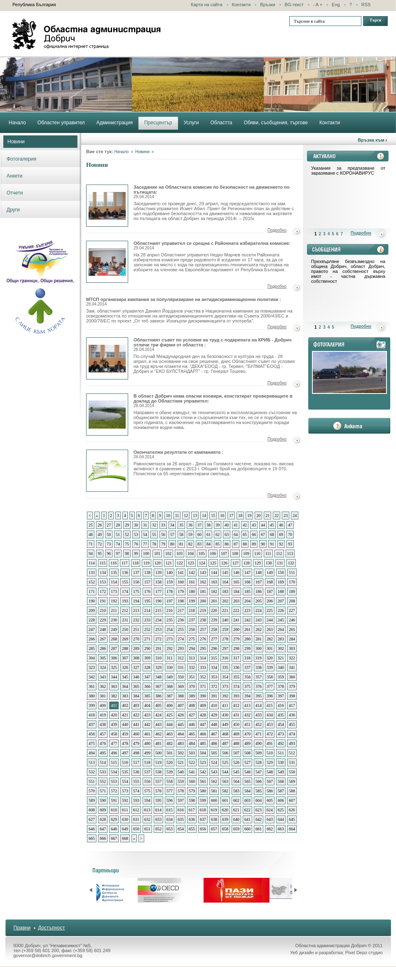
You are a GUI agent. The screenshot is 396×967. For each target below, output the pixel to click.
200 (203, 601)
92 (281, 544)
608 (92, 810)
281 (258, 639)
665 (92, 838)
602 (236, 800)
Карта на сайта (207, 4)
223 (247, 610)
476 (103, 743)
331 (181, 667)
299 (247, 648)
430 (225, 715)
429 (214, 715)
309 (147, 658)
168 (270, 582)
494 (92, 753)
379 (292, 686)
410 (214, 705)
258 (214, 629)
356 (247, 677)
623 (258, 810)
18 (240, 515)
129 (258, 563)
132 (291, 563)
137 (136, 572)
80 (172, 544)
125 (213, 563)
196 (158, 601)
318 (247, 658)
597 (181, 800)
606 (281, 800)
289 (136, 648)
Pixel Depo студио (364, 952)
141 (181, 572)
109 (246, 553)
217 (181, 610)
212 (125, 610)
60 (199, 534)
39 (218, 525)
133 (92, 572)
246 (292, 620)
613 (147, 810)
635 (181, 819)
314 (203, 658)
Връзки (267, 4)
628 (103, 819)
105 (202, 553)
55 (154, 534)
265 (292, 629)
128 (247, 563)
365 (136, 686)
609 (103, 810)
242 (247, 620)
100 (146, 553)
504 (203, 753)
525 (225, 762)
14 (204, 515)
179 (181, 591)
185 (247, 591)
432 (247, 715)
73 (109, 544)
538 (158, 772)
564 (236, 781)
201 (214, 601)
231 (125, 620)
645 (292, 819)
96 (109, 553)
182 (214, 591)
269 (125, 639)
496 (114, 753)
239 (214, 620)
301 (270, 648)
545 (236, 772)
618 (203, 810)
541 (192, 772)
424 (158, 715)
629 (114, 819)
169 (281, 582)
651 (147, 829)
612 (136, 810)
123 (191, 563)
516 (125, 762)
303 (292, 648)
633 (158, 819)
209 (92, 610)
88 (245, 544)
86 (227, 544)
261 (247, 629)
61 (208, 534)
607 (292, 800)
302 (281, 648)
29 (127, 525)
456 (92, 734)
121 (169, 563)
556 (147, 781)
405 (158, 705)
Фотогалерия (21, 159)
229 (103, 620)
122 (180, 563)
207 (281, 601)
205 (258, 601)
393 (236, 696)
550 (292, 772)
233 (147, 620)
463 (169, 734)
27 (109, 525)
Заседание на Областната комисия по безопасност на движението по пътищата (107, 206)
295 (203, 648)
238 (203, 620)
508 (247, 753)
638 (214, 819)
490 (258, 743)
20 (258, 515)
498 (136, 753)
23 (286, 515)
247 (92, 629)
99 (136, 553)
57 (172, 534)
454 (281, 724)
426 (181, 715)
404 (147, 705)
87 (236, 544)
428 (203, 715)
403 (136, 705)
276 (203, 639)
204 (247, 601)
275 (192, 639)
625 (281, 810)
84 (208, 544)
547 (258, 772)
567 (270, 781)
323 (92, 667)
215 (158, 610)
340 (281, 667)
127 (235, 563)
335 (225, 667)
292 (169, 648)
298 (236, 648)
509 (258, 753)
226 (281, 610)
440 (125, 724)
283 (281, 639)
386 (158, 696)
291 (158, 648)
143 (203, 572)
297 (225, 648)
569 (292, 781)
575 (147, 791)
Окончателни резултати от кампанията (107, 471)
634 (169, 819)
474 (292, 734)
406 (169, 705)
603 (247, 800)
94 (91, 553)
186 (258, 591)
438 (103, 724)
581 (214, 791)
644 (281, 819)
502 (181, 753)
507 (236, 753)
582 (225, 791)
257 (203, 629)
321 (281, 658)
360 (292, 677)
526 (236, 762)
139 (158, 572)
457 (103, 734)
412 (236, 705)
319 (258, 658)
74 (118, 544)
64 (236, 534)
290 (147, 648)
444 (169, 724)
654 (181, 829)
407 (181, 705)
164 (225, 582)
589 (92, 800)
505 (214, 753)
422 (136, 715)
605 (270, 800)
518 (147, 762)
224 (258, 610)
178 (169, 591)
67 (263, 534)
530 (281, 762)
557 (158, 781)
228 (92, 620)
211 (114, 610)
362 (103, 686)
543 (214, 772)
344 (114, 677)
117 (125, 563)
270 (136, 639)
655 (192, 829)
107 (224, 553)
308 (136, 658)
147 (247, 572)
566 (258, 781)
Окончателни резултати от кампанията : (178, 454)
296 (214, 648)
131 (280, 563)
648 (114, 829)
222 (236, 610)
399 (92, 705)
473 (281, 734)
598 (192, 800)
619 (214, 810)
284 (292, 639)
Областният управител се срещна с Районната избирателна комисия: (212, 245)
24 (295, 515)
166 (247, 582)
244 (270, 620)
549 (281, 772)
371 (203, 686)
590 (103, 800)
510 (270, 753)
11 (177, 515)
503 (192, 753)
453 (270, 724)
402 (125, 705)
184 (236, 591)
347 (147, 677)
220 (214, 610)
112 (279, 553)
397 (281, 696)
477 (114, 743)
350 (181, 677)
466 (203, 734)
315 (214, 658)
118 (136, 563)
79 (163, 544)
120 (158, 563)
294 (192, 648)
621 (236, 810)
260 (236, 629)
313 (192, 658)
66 (254, 534)
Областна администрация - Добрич (87, 34)
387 (169, 696)
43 (254, 525)
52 (127, 534)
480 (147, 743)
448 (214, 724)
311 (169, 658)
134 (103, 572)
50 (109, 534)
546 (247, 772)
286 (103, 648)
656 (203, 829)
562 (214, 781)
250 (125, 629)
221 (225, 610)
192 (114, 601)
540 (181, 772)
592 (125, 800)
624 (270, 810)
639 (225, 819)
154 (114, 582)
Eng (336, 4)
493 (292, 743)
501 (169, 753)
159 (169, 582)
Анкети (15, 176)
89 (254, 544)
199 (192, 601)
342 (92, 677)
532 (92, 772)
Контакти (241, 4)
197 (169, 601)
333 (203, 667)
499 (147, 753)
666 (103, 838)
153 (103, 582)
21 (267, 515)
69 (281, 534)
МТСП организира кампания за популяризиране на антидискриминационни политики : (183, 301)
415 (270, 705)
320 (270, 658)
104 (190, 553)
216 (169, 610)
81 (181, 544)
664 (292, 829)
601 (225, 800)
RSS (366, 4)
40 (227, 525)
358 (270, 677)
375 (247, 686)
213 (136, 610)
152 (92, 582)
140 (169, 572)
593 (136, 800)
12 (186, 515)
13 (195, 515)
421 (125, 715)
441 (136, 724)
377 (270, 686)
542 (203, 772)
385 (147, 696)
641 (247, 819)
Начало (122, 151)
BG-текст (294, 4)
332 (192, 667)
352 (203, 677)
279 (236, 639)
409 (203, 705)
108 (235, 553)
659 (236, 829)
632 (147, 819)
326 (125, 667)
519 (158, 762)
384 (136, 696)
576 (158, 791)
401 (114, 705)
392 (225, 696)
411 (225, 705)
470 (247, 734)
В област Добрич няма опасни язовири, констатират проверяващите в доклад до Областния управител (107, 414)
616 (181, 810)
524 (214, 762)
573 (125, 791)
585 (258, 791)
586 (270, 791)
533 (103, 772)
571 (103, 791)
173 (114, 591)
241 (236, 620)
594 (147, 800)
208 (292, 601)
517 (136, 762)
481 (158, 743)
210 (103, 610)
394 (247, 696)
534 (114, 772)
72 (100, 544)
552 (103, 781)
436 (292, 715)
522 (192, 762)
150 (281, 572)
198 (181, 601)
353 (214, 677)
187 (270, 591)
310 (158, 658)
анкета (349, 426)
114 (92, 563)
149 (270, 572)
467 (214, 734)
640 (236, 819)
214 (147, 610)
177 (158, 591)
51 (118, 534)
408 (192, 705)
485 (203, 743)
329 (158, 667)
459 (125, 734)
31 (145, 525)
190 (92, 601)
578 (181, 791)
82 (190, 544)
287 (114, 648)
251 (136, 629)
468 (225, 734)
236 (181, 620)
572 (114, 791)
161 (192, 582)
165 (236, 582)
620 (225, 810)
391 (214, 696)
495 (103, 753)
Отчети (15, 193)
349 (169, 677)
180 (192, 591)
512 (292, 753)
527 (247, 762)
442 (147, 724)
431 (236, 715)
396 (270, 696)
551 (92, 781)
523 (203, 762)
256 (192, 629)
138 (147, 572)
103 (179, 553)
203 (236, 601)
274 (181, 639)
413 (247, 705)
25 (91, 525)
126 (224, 563)
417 (292, 705)
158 (158, 582)
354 (225, 677)
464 (181, 734)
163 (214, 582)
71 (91, 544)
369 (181, 686)
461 (147, 734)
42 (245, 525)
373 (225, 686)
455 (292, 724)
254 (169, 629)
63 (227, 534)
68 (272, 534)
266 (92, 639)
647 (103, 829)
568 (281, 781)
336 (236, 667)
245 (281, 620)
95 (100, 553)
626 (292, 810)
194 (136, 601)
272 (158, 639)
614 (158, 810)
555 (136, 781)
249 (114, 629)
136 (125, 572)
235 (169, 620)
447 (203, 724)
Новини (16, 142)
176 (147, 591)
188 (281, 591)
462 (158, 734)
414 (258, 705)
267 (103, 639)
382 (114, 696)
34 (172, 525)
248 (103, 629)
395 (258, 696)
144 (214, 572)
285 (92, 648)
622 (247, 810)
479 (136, 743)
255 (181, 629)
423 (147, 715)
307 (125, 658)
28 (118, 525)
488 (236, 743)
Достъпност (51, 928)
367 (158, 686)
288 (125, 648)
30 (136, 525)
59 (190, 534)
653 (169, 829)
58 (181, 534)
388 (181, 696)
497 (125, 753)
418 (92, 715)
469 (236, 734)
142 (192, 572)
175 (136, 591)
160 (181, 582)
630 (125, 819)
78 (154, 544)
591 (114, 800)
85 (218, 544)
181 (203, 591)
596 (169, 800)
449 (225, 724)
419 (103, 715)
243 (258, 620)
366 (147, 686)
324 (103, 667)
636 (192, 819)
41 (236, 525)
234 (158, 620)
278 (225, 639)
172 (103, 591)
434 (270, 715)
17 (231, 515)
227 (292, 610)
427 (192, 715)
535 (125, 772)
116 (113, 563)
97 (118, 553)
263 (270, 629)
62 (218, 534)
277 (214, 639)
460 (136, 734)
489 (247, 743)
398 (292, 696)
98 (127, 553)
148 (258, 572)
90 (263, 544)
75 (127, 544)
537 (147, 772)
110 (257, 553)
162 (203, 582)
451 (247, 724)
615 (169, 810)
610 (114, 810)
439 (114, 724)
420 (114, 715)
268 (114, 639)
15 (213, 515)
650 (136, 829)
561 (203, 781)
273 (169, 639)
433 (258, 715)
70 (290, 534)
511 (281, 753)
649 (125, 829)
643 (270, 819)
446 (192, 724)
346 (136, 677)
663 (281, 829)
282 (270, 639)
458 (114, 734)
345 (125, 677)
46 (281, 525)
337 (247, 667)
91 (272, 544)
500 (158, 753)
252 (147, 629)
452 (258, 724)
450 (236, 724)
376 (258, 686)
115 (103, 563)
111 (268, 553)
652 (158, 829)
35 (181, 525)
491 (270, 743)
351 (192, 677)
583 (236, 791)
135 (114, 572)
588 (292, 791)
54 (145, 534)
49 (100, 534)
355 (236, 677)
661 (258, 829)
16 (222, 515)
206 (270, 601)
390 (203, 696)
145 (225, 572)
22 (276, 515)
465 (192, 734)
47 (290, 525)
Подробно (276, 230)
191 (103, 601)
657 (214, 829)
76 (136, 544)
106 (213, 553)
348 (158, 677)
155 (125, 582)
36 (190, 525)
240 (225, 620)
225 (270, 610)
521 (181, 762)
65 (245, 534)
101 (157, 553)
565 (247, 781)
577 (169, 791)
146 (236, 572)
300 (258, 648)
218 (192, 610)
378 (281, 686)
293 (181, 648)
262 (258, 629)
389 (192, 696)
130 (269, 563)
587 (281, 791)
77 (145, 544)
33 (163, 525)
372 (214, 686)
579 (192, 791)
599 (203, 800)
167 (258, 582)
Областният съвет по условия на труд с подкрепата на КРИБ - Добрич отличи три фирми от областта (107, 358)
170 (292, 582)
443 (158, 724)
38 (208, 525)
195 (147, 601)
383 (125, 696)
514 (103, 762)
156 (136, 582)
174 (125, 591)
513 (92, 762)
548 (270, 772)
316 (225, 658)
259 (225, 629)
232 (136, 620)
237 (192, 620)
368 (169, 686)
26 (100, 525)
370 (192, 686)
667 (114, 838)
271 (147, 639)
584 (247, 791)
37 (199, 525)
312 (181, 658)
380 (92, 696)
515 (114, 762)
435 (281, 715)
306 (114, 658)
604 (258, 800)
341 (292, 667)
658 (225, 829)
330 (169, 667)
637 (203, 819)
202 (225, 601)
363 (114, 686)
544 (225, 772)
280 (247, 639)
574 (136, 791)
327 (136, 667)
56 (163, 534)
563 (225, 781)
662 (270, 829)
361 (92, 686)
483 (181, 743)
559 (181, 781)
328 (147, 667)
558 (169, 781)
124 (202, 563)
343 (103, 677)
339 (270, 667)
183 (225, 591)
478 (125, 743)
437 (92, 724)
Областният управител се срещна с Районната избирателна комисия (107, 262)
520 (169, 762)
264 (281, 629)
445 (181, 724)
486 (214, 743)
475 (92, 743)
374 (236, 686)
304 (92, 658)
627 (92, 819)
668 (125, 838)
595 (158, 800)
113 (290, 553)
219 (203, 610)
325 (114, 667)
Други (13, 210)
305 (103, 658)
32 (154, 525)
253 (158, 629)
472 (270, 734)
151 (292, 572)
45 (272, 525)
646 (92, 829)
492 (281, 743)
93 (290, 544)
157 (147, 582)
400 (103, 705)
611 (125, 810)
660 (247, 829)
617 (192, 810)
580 (203, 791)
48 (91, 534)
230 (114, 620)
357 (258, 677)
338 (258, 667)
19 (249, 515)
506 (225, 753)
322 (292, 658)
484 (192, 743)
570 (92, 791)
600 (214, 800)
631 (136, 819)
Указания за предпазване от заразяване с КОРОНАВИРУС (348, 170)
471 (258, 734)
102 (168, 553)
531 (292, 762)
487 (225, 743)
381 (103, 696)
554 (125, 781)
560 (192, 781)
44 (263, 525)
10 (168, 515)
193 (125, 601)
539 (169, 772)
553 (114, 781)
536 (136, 772)
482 (169, 743)
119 (146, 563)
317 (236, 658)
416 (281, 705)
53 (136, 534)
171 (92, 591)
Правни (22, 928)
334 (214, 667)
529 (270, 762)
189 (292, 591)
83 (199, 544)
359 (281, 677)
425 (169, 715)
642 (258, 819)
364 (125, 686)
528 (258, 762)
